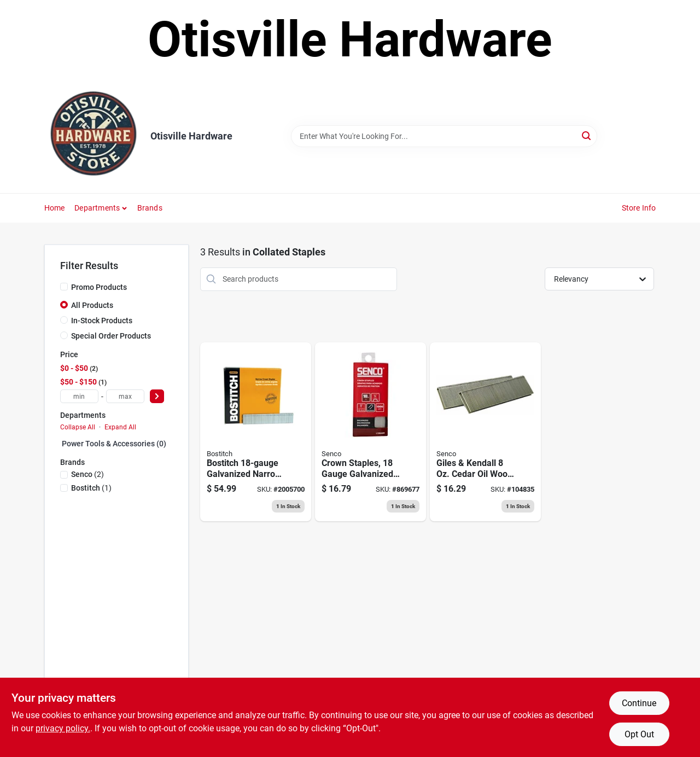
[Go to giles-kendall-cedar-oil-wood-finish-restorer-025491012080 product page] (485, 432)
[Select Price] (157, 396)
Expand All (120, 427)
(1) (91, 488)
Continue (639, 703)
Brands (149, 207)
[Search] (587, 135)
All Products (92, 305)
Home (54, 207)
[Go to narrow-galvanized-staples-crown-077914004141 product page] (255, 432)
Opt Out (639, 734)
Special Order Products (111, 336)
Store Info (639, 207)
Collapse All (77, 427)
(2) (87, 474)
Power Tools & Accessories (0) (114, 443)
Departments (97, 207)
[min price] (79, 396)
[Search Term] (444, 136)
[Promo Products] (64, 286)
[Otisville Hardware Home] (93, 136)
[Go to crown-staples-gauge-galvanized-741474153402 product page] (370, 432)
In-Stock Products (101, 320)
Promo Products (99, 287)
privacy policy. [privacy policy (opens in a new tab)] (63, 728)
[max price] (125, 396)
